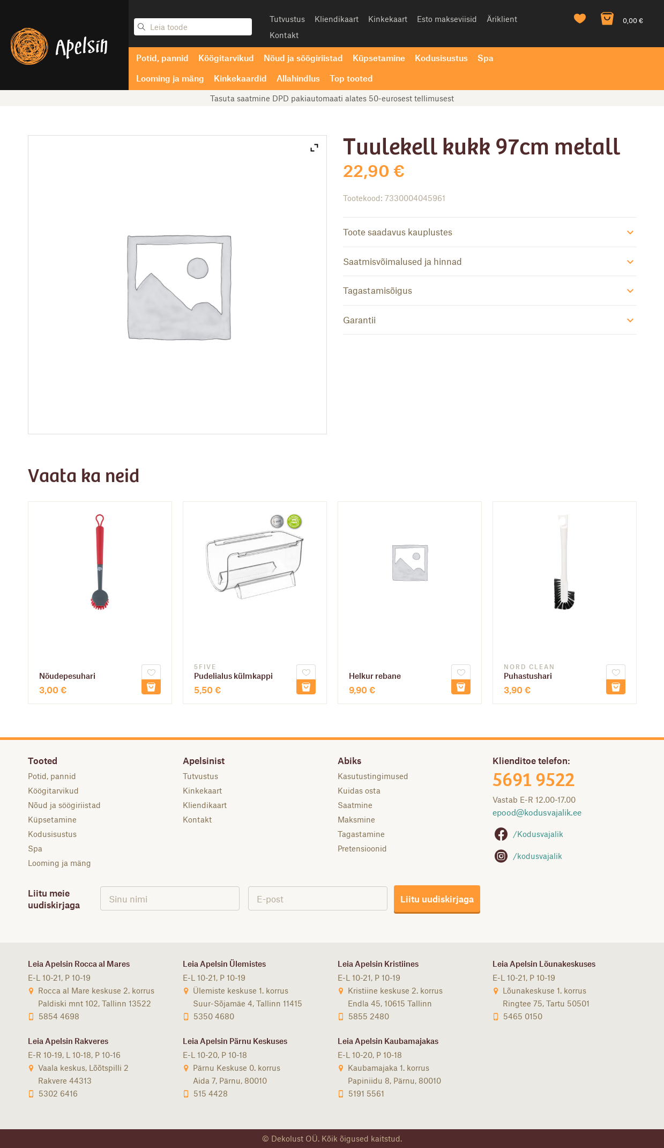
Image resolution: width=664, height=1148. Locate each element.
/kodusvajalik (527, 856)
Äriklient (502, 19)
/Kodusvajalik (528, 834)
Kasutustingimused (373, 776)
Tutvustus (287, 19)
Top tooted (351, 78)
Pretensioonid (362, 848)
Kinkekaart (387, 19)
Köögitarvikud (226, 58)
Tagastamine (361, 834)
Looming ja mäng (170, 78)
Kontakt (284, 35)
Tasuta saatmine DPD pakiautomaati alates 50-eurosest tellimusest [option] (332, 98)
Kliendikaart (337, 19)
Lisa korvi (151, 686)
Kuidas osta (359, 790)
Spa (486, 58)
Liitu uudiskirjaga (437, 898)
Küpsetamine (379, 58)
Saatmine (355, 805)
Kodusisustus (441, 58)
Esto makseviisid (447, 19)
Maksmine (356, 819)
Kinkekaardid (240, 78)
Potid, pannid (162, 58)
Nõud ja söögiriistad (303, 58)
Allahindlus (298, 78)
